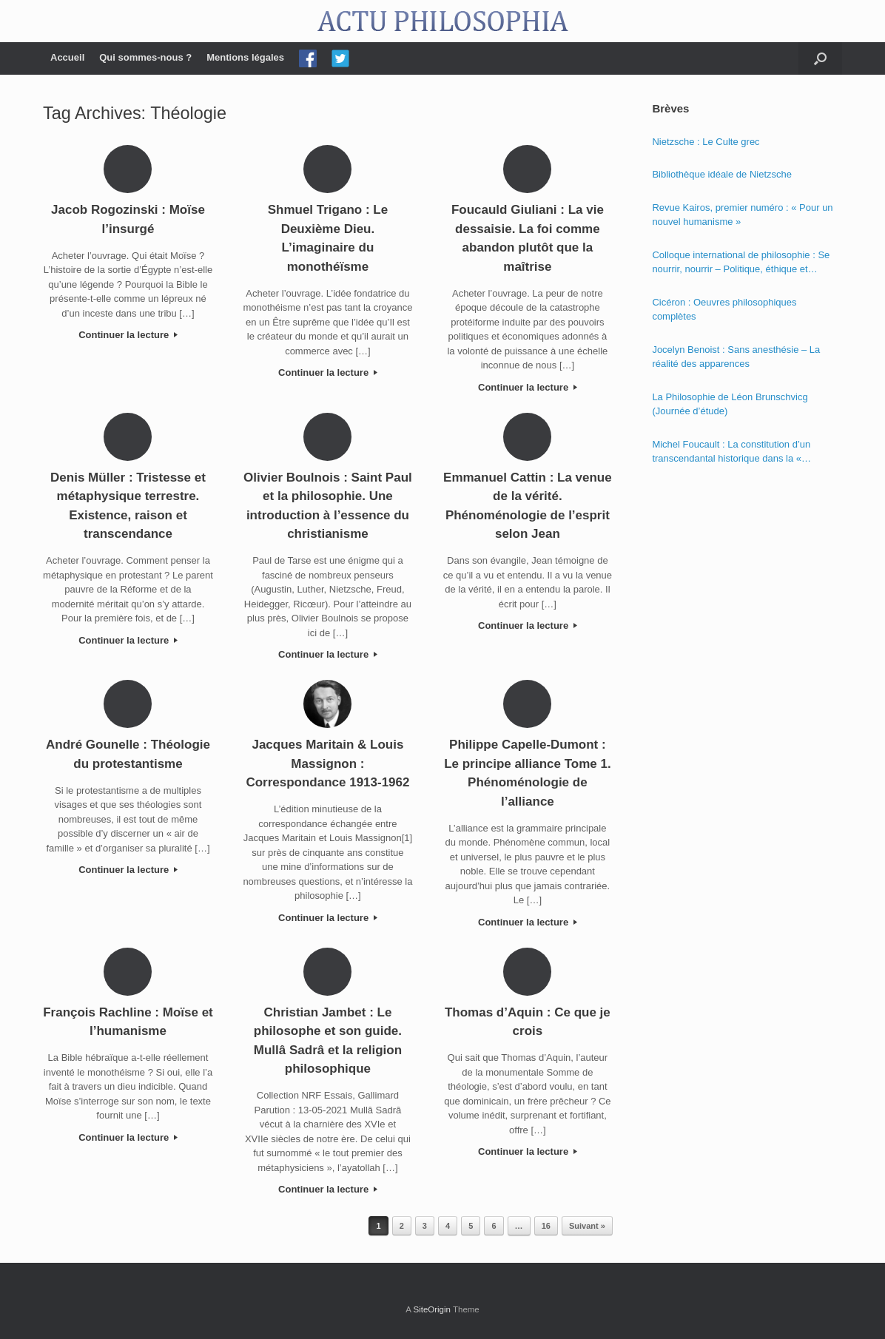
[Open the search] (820, 58)
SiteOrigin (432, 1309)
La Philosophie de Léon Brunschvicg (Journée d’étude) (729, 404)
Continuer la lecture (128, 334)
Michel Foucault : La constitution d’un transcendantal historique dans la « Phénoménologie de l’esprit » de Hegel (734, 452)
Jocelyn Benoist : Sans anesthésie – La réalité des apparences (736, 357)
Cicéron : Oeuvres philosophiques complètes (724, 310)
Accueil (67, 57)
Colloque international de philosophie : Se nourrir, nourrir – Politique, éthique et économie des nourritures (741, 263)
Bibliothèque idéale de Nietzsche (722, 174)
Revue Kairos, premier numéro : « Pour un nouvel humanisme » (742, 215)
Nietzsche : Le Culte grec (705, 141)
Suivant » (587, 1225)
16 (546, 1225)
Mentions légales (245, 57)
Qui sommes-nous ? (145, 57)
